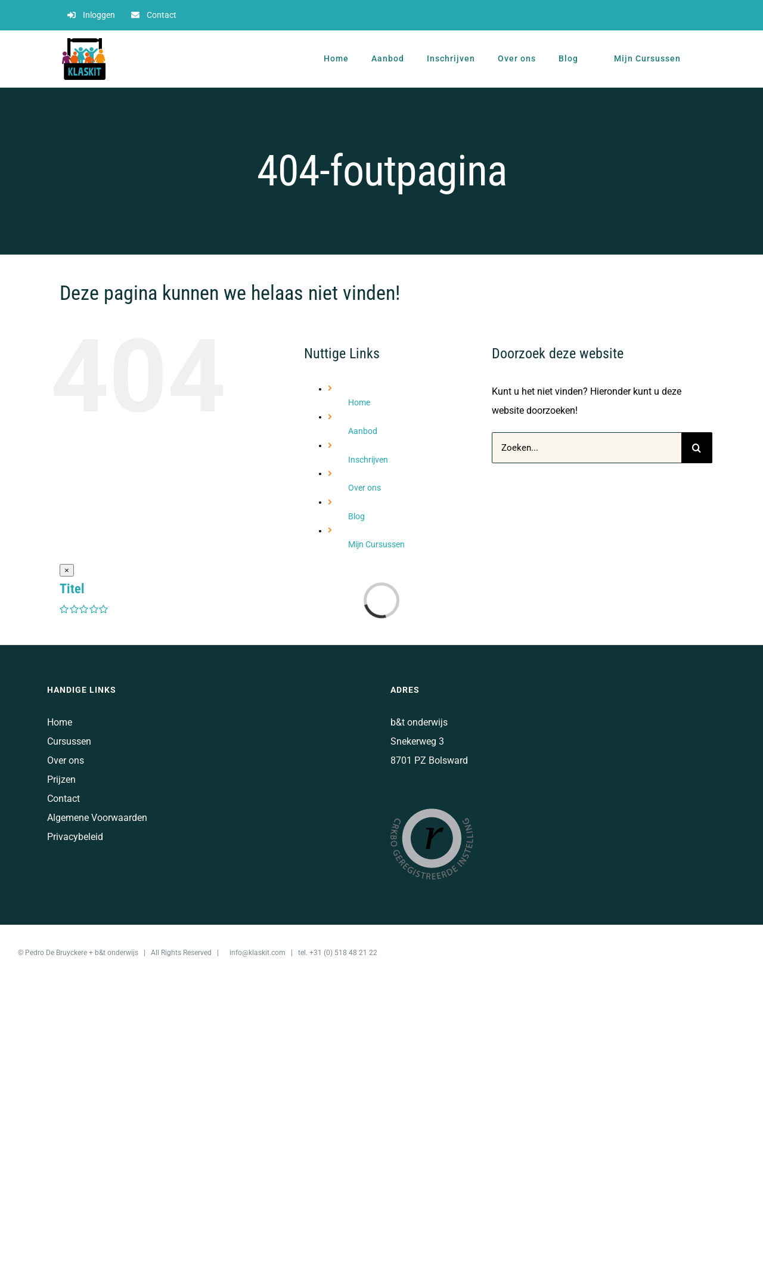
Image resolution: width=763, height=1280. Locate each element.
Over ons (364, 487)
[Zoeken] (696, 447)
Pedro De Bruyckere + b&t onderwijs (81, 953)
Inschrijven (368, 459)
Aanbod (362, 431)
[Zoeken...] (586, 447)
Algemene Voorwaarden (97, 817)
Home (359, 402)
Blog (356, 516)
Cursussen (69, 741)
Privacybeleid (75, 836)
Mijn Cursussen (376, 544)
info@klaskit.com (257, 953)
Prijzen (61, 779)
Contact (63, 798)
